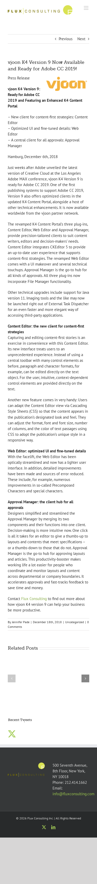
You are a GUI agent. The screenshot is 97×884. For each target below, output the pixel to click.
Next (81, 38)
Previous (65, 38)
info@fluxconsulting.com (73, 793)
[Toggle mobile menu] (86, 8)
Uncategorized (74, 622)
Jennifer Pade (20, 622)
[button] (12, 678)
